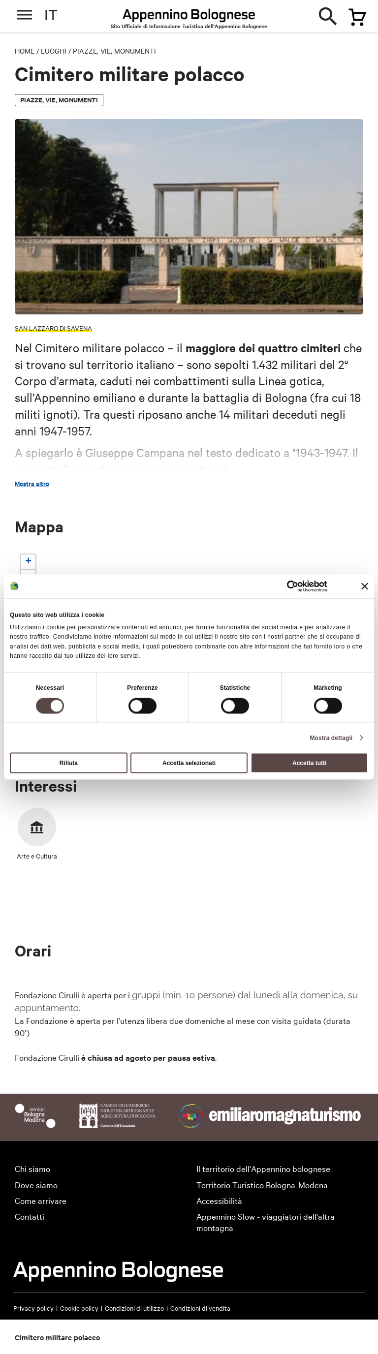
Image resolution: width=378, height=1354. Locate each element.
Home (24, 51)
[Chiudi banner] (364, 586)
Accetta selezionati (189, 762)
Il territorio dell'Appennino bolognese (263, 1168)
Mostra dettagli (331, 737)
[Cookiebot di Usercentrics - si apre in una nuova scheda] (284, 586)
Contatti (29, 1216)
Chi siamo (32, 1168)
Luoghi (53, 51)
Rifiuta (69, 762)
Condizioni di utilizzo (134, 1307)
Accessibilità (219, 1200)
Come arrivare (40, 1200)
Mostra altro (32, 483)
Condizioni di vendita (200, 1307)
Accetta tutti (309, 762)
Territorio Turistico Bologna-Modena (262, 1184)
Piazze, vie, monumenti (114, 51)
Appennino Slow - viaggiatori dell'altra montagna (265, 1221)
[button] (28, 562)
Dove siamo (36, 1184)
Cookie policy (79, 1307)
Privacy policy (33, 1307)
